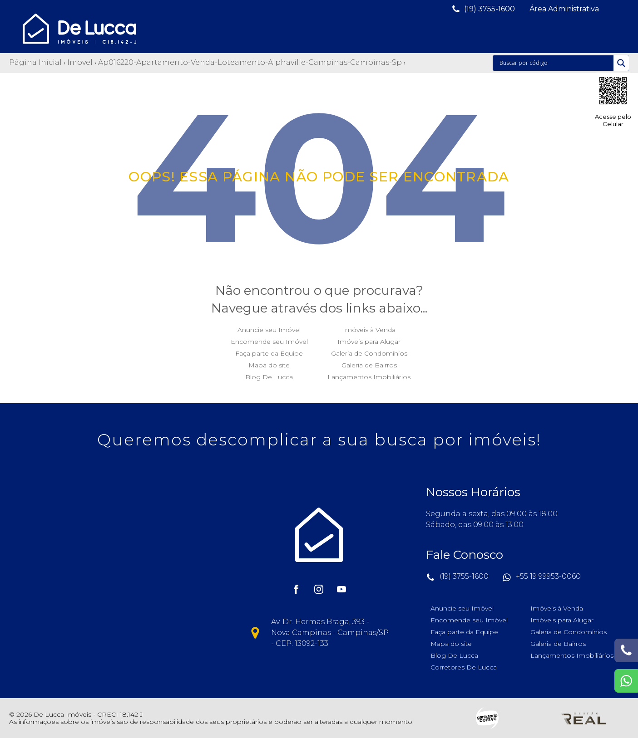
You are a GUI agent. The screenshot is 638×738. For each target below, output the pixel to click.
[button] (483, 9)
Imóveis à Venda (369, 327)
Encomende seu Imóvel (269, 339)
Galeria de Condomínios (369, 351)
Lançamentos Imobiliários (368, 374)
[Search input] (555, 63)
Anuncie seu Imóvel (269, 327)
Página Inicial (35, 62)
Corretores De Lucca (463, 665)
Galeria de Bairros (369, 363)
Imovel (80, 62)
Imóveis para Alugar (369, 339)
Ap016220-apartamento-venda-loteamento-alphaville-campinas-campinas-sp (250, 62)
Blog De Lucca (269, 374)
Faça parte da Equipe (269, 351)
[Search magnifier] (621, 63)
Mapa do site (269, 363)
